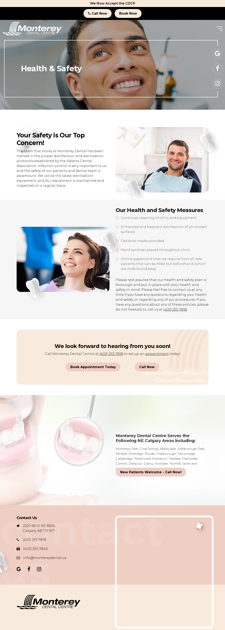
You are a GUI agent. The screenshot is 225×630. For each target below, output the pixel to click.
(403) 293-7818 (111, 354)
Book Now (128, 13)
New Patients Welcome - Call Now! (151, 472)
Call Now (97, 13)
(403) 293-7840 (35, 549)
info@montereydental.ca (44, 558)
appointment (157, 354)
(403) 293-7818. (175, 309)
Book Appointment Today (93, 367)
